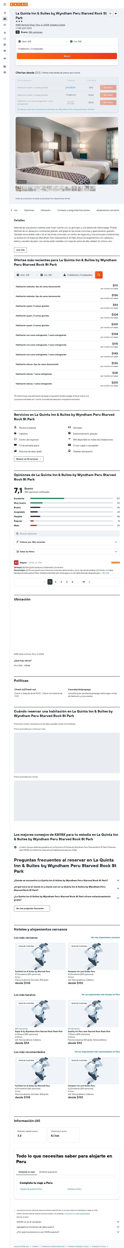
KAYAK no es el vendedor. (68, 1168)
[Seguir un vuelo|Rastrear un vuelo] (4, 39)
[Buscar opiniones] (69, 524)
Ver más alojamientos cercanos (105, 883)
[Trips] (4, 58)
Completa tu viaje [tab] (26, 1118)
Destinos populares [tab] (48, 1118)
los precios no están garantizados (77, 1160)
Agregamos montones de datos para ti (68, 1173)
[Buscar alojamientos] (4, 19)
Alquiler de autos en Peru (31, 1135)
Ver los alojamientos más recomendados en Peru (97, 998)
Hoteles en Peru (74, 1135)
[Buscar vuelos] (4, 13)
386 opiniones (35, 32)
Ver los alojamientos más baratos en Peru (101, 940)
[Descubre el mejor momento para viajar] (4, 44)
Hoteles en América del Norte (53, 1193)
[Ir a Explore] (4, 33)
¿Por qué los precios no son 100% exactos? (68, 1178)
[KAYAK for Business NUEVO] (4, 50)
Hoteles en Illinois (99, 1193)
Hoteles (35, 1193)
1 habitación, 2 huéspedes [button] (30, 48)
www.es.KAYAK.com (21, 1193)
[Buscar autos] (4, 25)
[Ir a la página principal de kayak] (19, 4)
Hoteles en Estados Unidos (78, 1193)
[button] (5, 4)
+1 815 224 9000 (24, 28)
